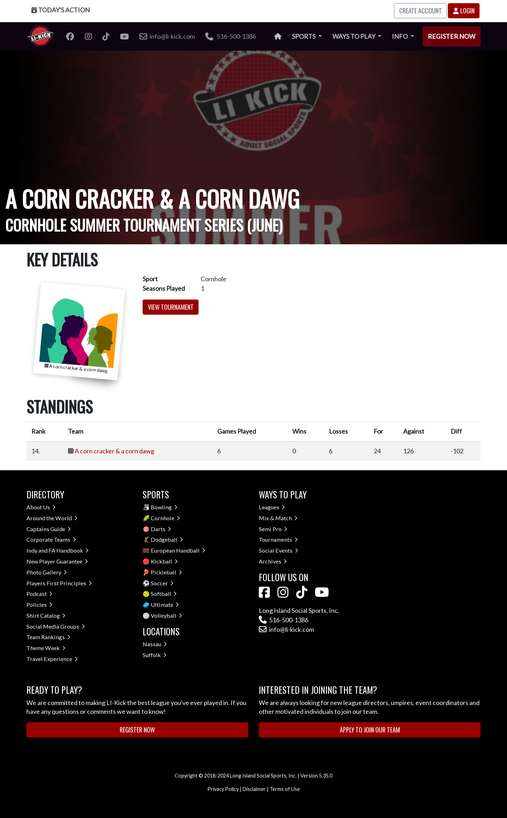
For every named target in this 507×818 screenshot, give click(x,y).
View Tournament (171, 307)
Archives (273, 561)
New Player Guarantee (57, 561)
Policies (39, 604)
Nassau (155, 644)
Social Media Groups (55, 626)
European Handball (178, 550)
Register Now (451, 36)
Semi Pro (273, 529)
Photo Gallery (46, 572)
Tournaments (278, 539)
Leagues (272, 507)
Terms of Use (285, 789)
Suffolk (155, 655)
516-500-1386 (230, 36)
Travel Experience (52, 658)
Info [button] (400, 36)
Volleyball (166, 615)
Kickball (164, 561)
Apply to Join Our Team (370, 729)
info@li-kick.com (286, 629)
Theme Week (45, 647)
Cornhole (165, 518)
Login (464, 10)
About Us (41, 507)
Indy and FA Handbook (57, 550)
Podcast (39, 593)
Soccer (162, 583)
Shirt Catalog (45, 615)
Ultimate (165, 604)
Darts (161, 529)
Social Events (278, 550)
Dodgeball (167, 539)
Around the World (51, 518)
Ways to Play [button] (354, 36)
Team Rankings (48, 637)
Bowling (164, 507)
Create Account (420, 10)
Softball (164, 593)
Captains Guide (48, 529)
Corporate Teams (51, 539)
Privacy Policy (223, 789)
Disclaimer (254, 789)
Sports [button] (304, 36)
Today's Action (60, 10)
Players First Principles (59, 583)
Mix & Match (278, 518)
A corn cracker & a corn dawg (114, 451)
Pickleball (166, 572)
